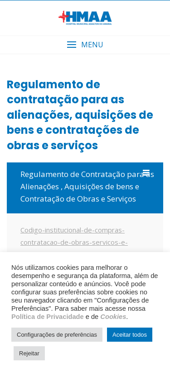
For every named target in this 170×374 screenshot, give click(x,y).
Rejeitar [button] (29, 353)
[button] (85, 44)
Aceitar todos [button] (129, 334)
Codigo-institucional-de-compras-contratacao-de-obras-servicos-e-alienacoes (74, 242)
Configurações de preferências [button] (57, 334)
